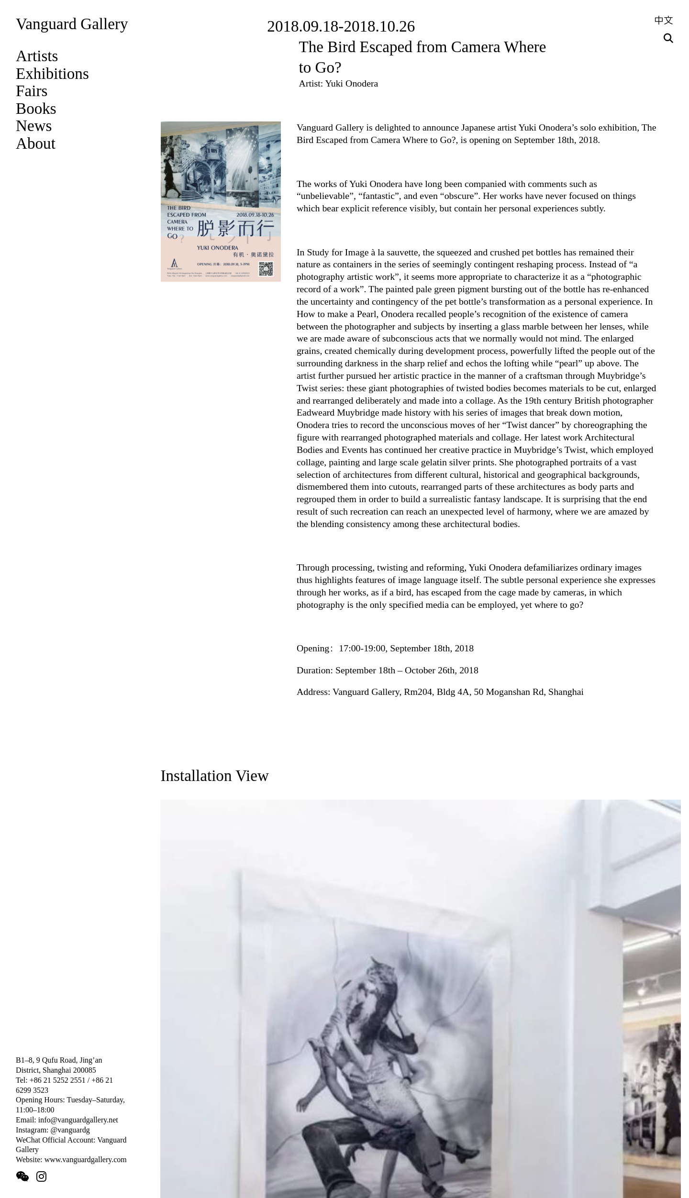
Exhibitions (52, 73)
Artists (37, 56)
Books (36, 108)
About (36, 143)
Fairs (31, 90)
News (34, 125)
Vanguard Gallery (72, 24)
